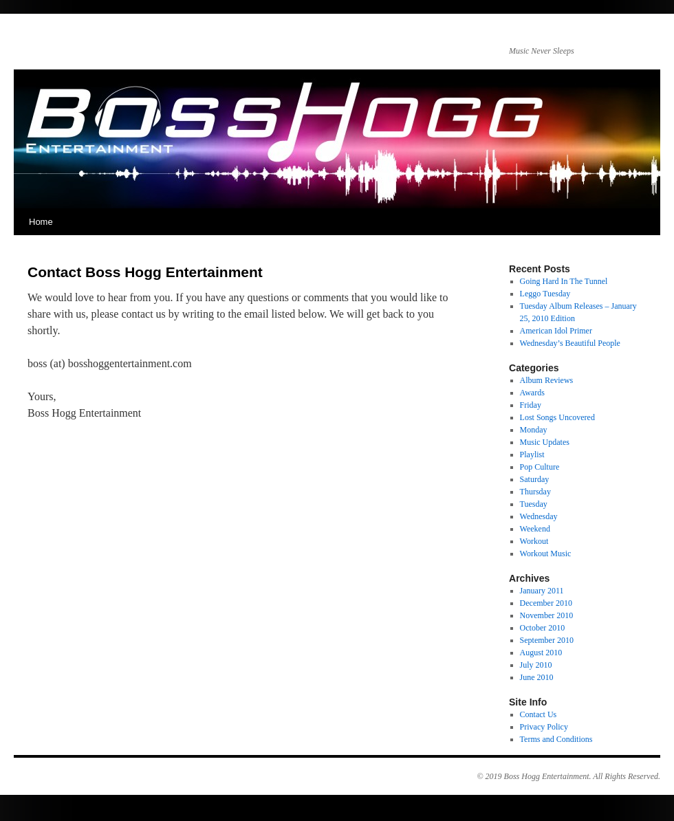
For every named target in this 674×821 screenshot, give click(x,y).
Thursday (535, 491)
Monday (533, 430)
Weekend (535, 529)
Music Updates (544, 442)
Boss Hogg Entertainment (546, 776)
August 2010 (541, 652)
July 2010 (536, 665)
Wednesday (539, 516)
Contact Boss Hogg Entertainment (145, 272)
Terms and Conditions (556, 739)
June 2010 (537, 677)
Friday (530, 405)
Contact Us (538, 714)
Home (41, 222)
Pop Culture (540, 467)
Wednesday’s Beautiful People (570, 343)
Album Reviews (547, 380)
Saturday (535, 479)
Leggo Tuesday (545, 293)
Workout (534, 541)
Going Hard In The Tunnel (564, 281)
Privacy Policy (544, 727)
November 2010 (547, 615)
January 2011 (542, 590)
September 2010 (547, 640)
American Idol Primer (556, 331)
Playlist (532, 454)
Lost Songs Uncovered (557, 417)
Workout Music (546, 553)
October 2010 (542, 628)
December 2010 (546, 603)
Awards (532, 392)
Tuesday (533, 504)
